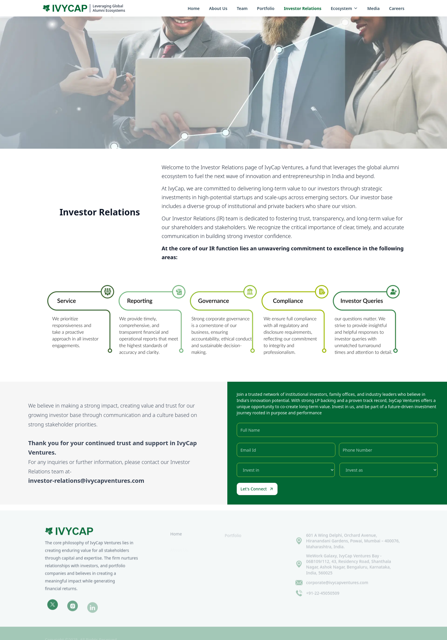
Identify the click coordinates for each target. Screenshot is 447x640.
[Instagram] (72, 610)
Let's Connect (257, 489)
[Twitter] (52, 608)
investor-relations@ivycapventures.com (86, 481)
